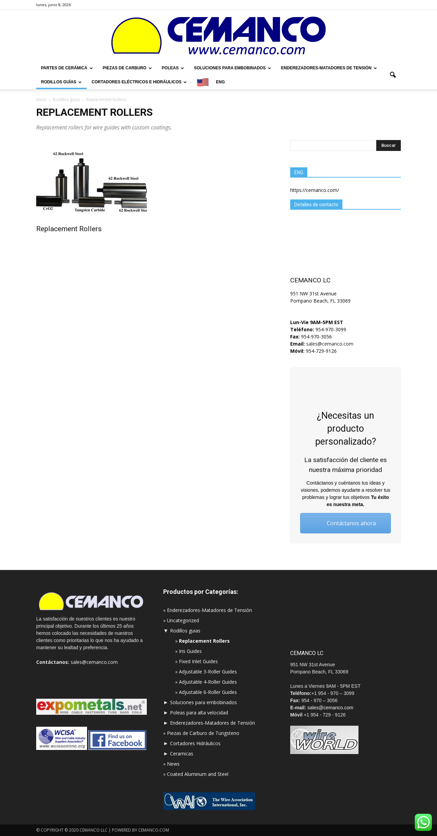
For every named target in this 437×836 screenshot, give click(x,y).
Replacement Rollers (69, 229)
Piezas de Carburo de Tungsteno (203, 733)
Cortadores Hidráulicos (195, 743)
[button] (392, 75)
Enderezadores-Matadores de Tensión (329, 68)
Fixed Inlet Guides (198, 661)
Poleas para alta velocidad (199, 712)
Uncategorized (183, 620)
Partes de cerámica (67, 68)
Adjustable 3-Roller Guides (208, 671)
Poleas (173, 68)
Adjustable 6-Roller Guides (208, 692)
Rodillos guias (185, 630)
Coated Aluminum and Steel (197, 774)
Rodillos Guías (61, 82)
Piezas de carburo (127, 68)
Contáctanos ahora (345, 523)
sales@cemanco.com (329, 343)
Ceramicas (181, 753)
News (173, 764)
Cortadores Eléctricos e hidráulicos (139, 82)
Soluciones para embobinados (232, 68)
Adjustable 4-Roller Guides (208, 682)
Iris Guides (190, 651)
